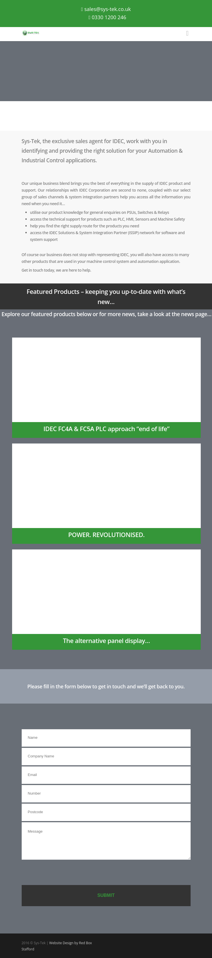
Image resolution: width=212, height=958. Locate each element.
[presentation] (64, 873)
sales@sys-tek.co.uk (106, 9)
